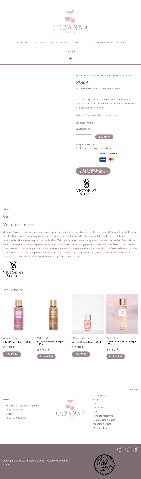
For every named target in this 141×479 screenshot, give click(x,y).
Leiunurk (120, 42)
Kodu (64, 42)
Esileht (79, 75)
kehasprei (96, 148)
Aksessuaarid (80, 42)
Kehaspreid (106, 75)
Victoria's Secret (11, 338)
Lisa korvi (104, 136)
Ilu (53, 42)
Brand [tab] (6, 209)
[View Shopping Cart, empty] (71, 60)
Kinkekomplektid (103, 42)
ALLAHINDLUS (23, 42)
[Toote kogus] (84, 136)
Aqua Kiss (86, 148)
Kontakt (6, 400)
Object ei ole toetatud (104, 464)
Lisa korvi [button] (11, 354)
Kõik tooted (41, 42)
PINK (74, 338)
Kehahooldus (93, 75)
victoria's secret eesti (110, 148)
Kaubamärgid (68, 51)
